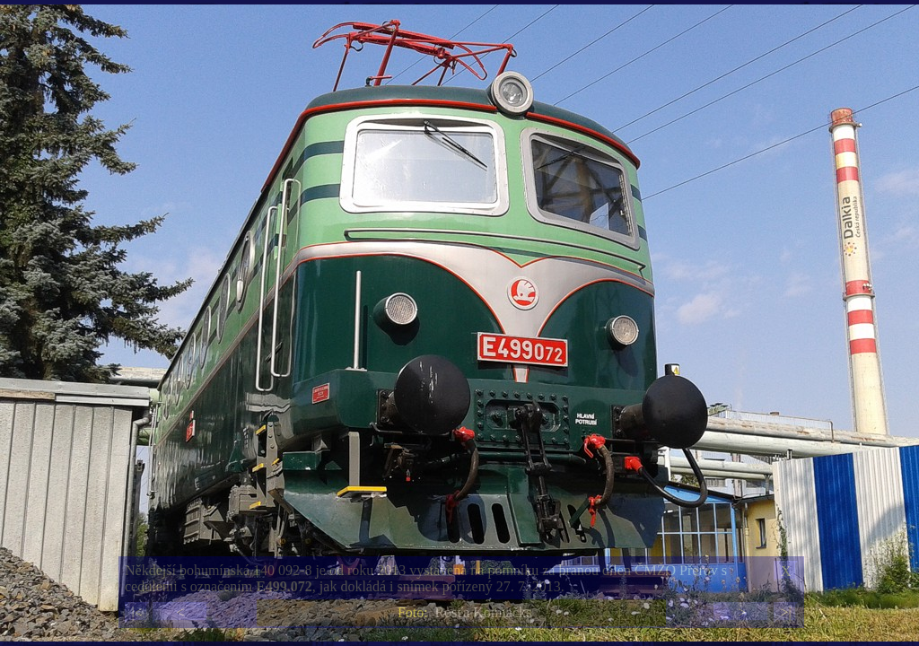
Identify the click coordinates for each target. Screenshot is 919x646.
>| (785, 612)
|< (136, 612)
